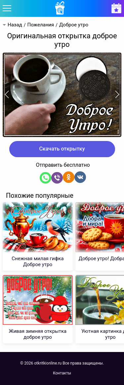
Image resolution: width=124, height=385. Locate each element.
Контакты (62, 373)
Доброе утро (73, 25)
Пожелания (40, 25)
